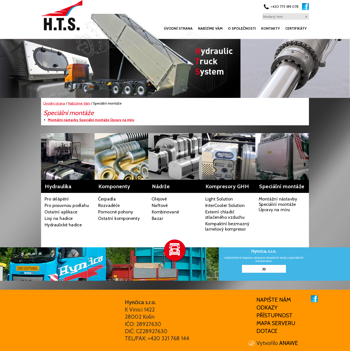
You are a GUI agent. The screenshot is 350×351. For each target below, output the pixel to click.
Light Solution (219, 199)
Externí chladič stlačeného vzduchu (224, 214)
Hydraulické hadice (63, 224)
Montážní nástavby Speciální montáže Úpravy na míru (278, 204)
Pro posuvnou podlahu (66, 205)
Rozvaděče (109, 205)
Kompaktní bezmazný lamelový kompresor (227, 226)
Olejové (159, 199)
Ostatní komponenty (119, 218)
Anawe (288, 343)
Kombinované (165, 212)
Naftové (160, 205)
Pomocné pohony (115, 212)
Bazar (157, 218)
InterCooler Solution (225, 205)
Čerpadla (107, 199)
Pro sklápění (56, 199)
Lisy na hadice (58, 218)
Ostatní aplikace (60, 212)
